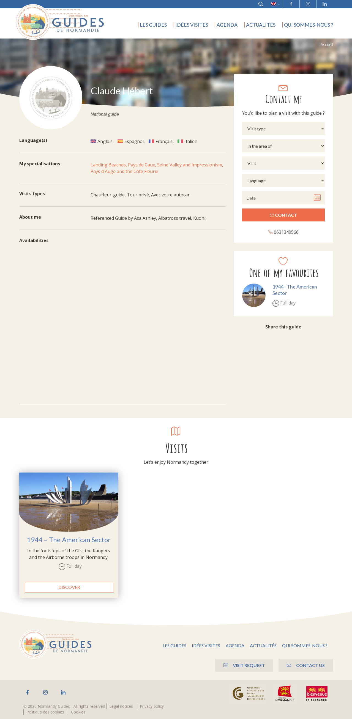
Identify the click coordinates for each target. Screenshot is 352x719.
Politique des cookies (45, 712)
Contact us (306, 665)
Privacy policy (152, 706)
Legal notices (121, 706)
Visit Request (244, 665)
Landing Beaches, (109, 165)
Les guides (153, 25)
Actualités (260, 25)
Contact (283, 215)
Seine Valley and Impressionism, (190, 165)
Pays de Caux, (142, 165)
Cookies (78, 712)
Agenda (227, 25)
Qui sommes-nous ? (308, 25)
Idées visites (191, 25)
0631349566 (283, 232)
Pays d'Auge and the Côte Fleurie (124, 171)
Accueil (327, 44)
